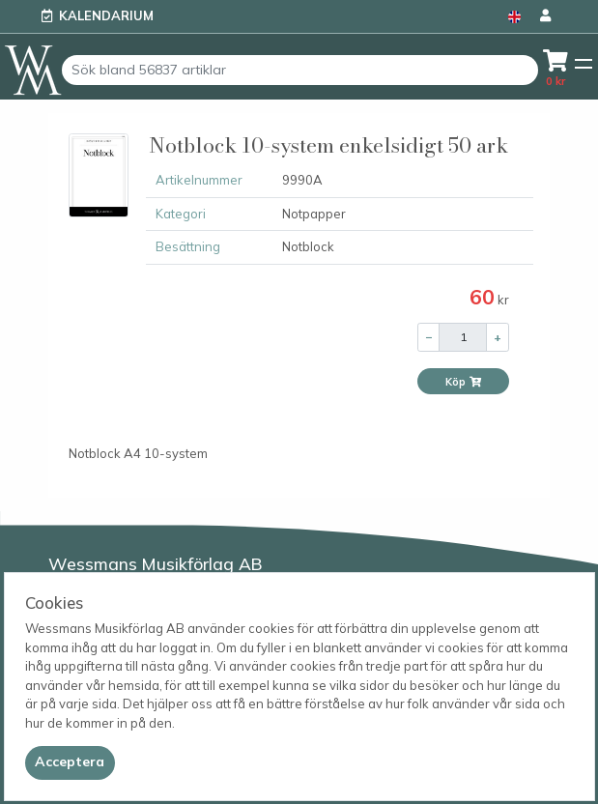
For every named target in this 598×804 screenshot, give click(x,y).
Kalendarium (106, 15)
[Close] (70, 762)
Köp (463, 381)
